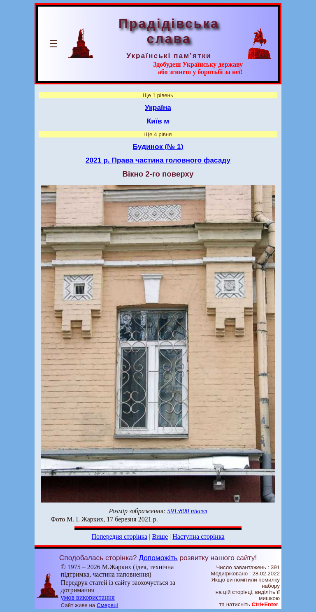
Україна (158, 107)
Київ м (158, 121)
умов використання (88, 597)
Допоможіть (158, 558)
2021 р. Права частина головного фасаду (158, 160)
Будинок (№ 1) (158, 146)
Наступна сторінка (198, 536)
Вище (160, 536)
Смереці (107, 605)
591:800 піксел (187, 510)
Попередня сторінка (119, 536)
